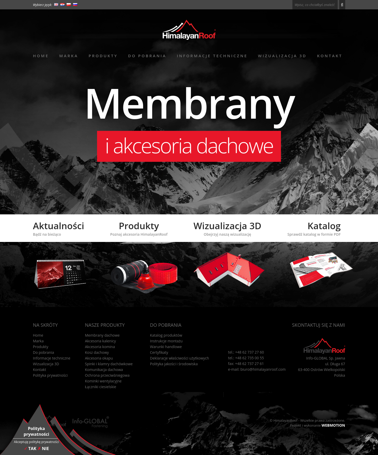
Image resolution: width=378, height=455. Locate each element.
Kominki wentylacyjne (103, 381)
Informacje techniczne (212, 55)
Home (41, 55)
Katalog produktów (166, 335)
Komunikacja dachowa (104, 369)
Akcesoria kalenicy (100, 340)
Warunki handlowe (166, 346)
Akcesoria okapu (99, 358)
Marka (68, 55)
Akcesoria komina (100, 346)
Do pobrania (147, 55)
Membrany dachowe (102, 335)
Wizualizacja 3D (282, 55)
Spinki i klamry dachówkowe (109, 363)
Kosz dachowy (97, 352)
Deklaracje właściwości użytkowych (179, 358)
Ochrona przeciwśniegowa (107, 375)
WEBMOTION (333, 425)
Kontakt (330, 55)
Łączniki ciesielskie (100, 386)
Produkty (103, 55)
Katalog (314, 228)
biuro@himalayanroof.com (263, 369)
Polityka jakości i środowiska (174, 363)
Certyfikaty (159, 352)
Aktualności (58, 228)
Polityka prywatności (50, 375)
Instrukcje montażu (166, 340)
